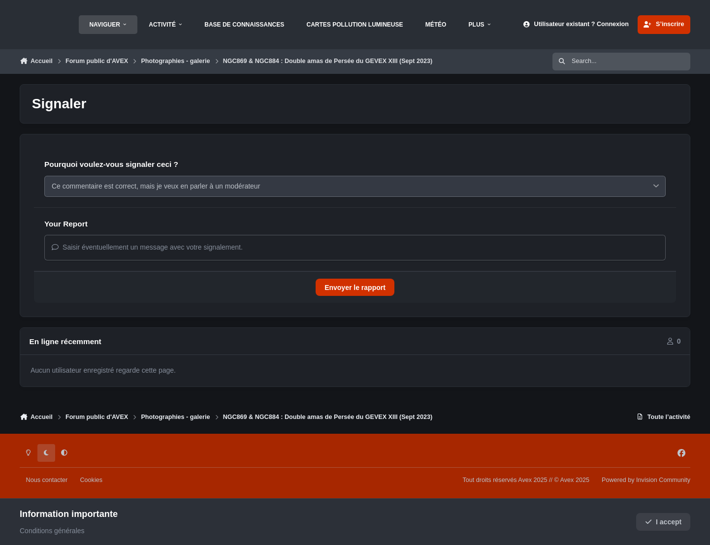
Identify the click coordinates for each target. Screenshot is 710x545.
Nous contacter (47, 480)
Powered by (646, 480)
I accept (663, 522)
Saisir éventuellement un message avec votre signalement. (147, 247)
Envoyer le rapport (355, 287)
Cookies (91, 480)
